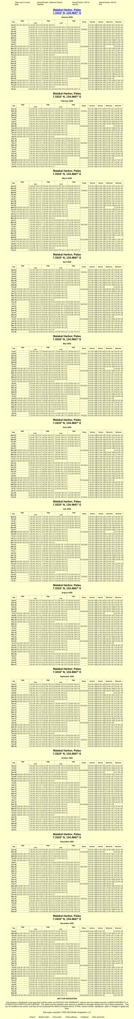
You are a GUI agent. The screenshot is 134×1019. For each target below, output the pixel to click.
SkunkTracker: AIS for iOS (107, 3)
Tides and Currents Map (22, 3)
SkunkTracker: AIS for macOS (81, 3)
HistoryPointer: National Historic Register (49, 3)
